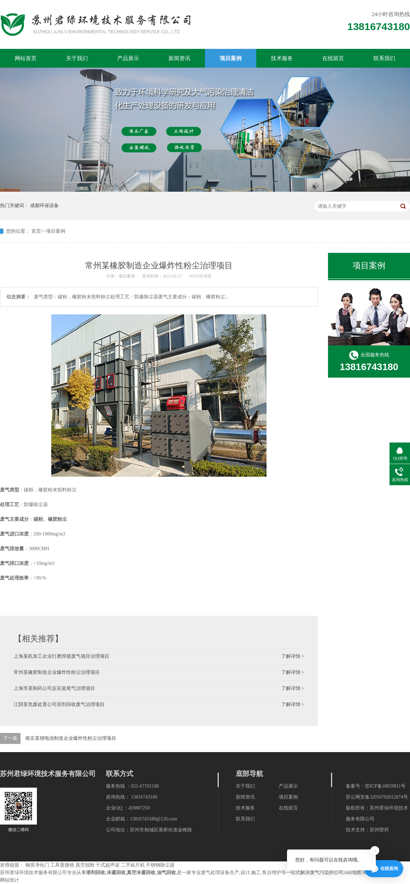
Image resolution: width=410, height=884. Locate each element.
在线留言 (333, 58)
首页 (36, 231)
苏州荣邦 (379, 829)
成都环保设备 (44, 205)
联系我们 (384, 58)
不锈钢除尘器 (160, 865)
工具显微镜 (62, 865)
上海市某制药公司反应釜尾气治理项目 (54, 688)
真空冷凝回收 (141, 872)
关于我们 (77, 58)
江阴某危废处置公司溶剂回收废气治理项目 (59, 704)
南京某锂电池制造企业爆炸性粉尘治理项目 (70, 738)
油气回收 (166, 872)
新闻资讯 (179, 58)
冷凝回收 (116, 872)
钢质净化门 (37, 865)
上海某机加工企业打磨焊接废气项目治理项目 (61, 656)
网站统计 (9, 880)
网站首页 (26, 58)
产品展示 (128, 58)
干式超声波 (108, 865)
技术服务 (282, 58)
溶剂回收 (95, 872)
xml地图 (352, 872)
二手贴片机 (133, 865)
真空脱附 (85, 865)
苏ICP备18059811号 (385, 786)
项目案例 (231, 58)
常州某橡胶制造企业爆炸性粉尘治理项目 (57, 672)
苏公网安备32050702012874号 (377, 797)
